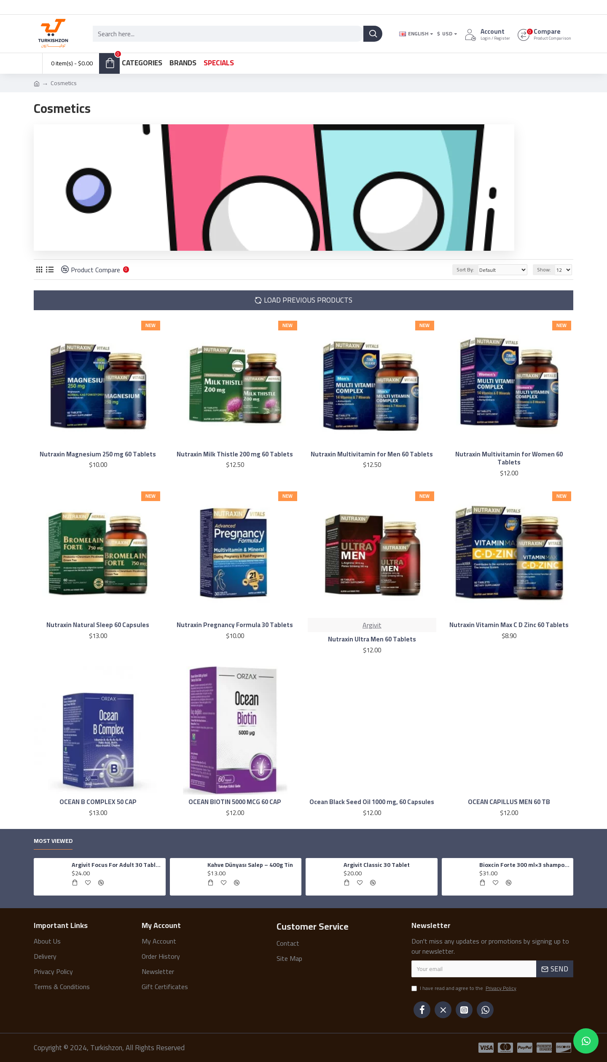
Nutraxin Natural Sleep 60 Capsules (97, 625)
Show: (544, 269)
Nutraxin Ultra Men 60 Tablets (372, 639)
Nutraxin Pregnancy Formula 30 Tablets (235, 625)
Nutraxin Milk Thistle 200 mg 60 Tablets (235, 454)
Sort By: (465, 269)
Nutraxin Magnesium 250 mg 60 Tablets (98, 454)
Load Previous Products (308, 300)
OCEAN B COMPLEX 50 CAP (98, 802)
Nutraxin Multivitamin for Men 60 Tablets (372, 454)
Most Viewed (53, 841)
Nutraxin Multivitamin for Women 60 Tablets (509, 458)
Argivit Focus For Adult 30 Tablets (117, 865)
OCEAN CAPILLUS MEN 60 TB (509, 802)
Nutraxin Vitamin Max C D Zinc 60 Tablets (509, 625)
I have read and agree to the (464, 988)
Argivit (372, 625)
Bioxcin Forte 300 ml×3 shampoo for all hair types (524, 865)
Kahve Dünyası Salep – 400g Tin (250, 865)
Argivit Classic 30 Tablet (377, 865)
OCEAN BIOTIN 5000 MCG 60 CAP (234, 802)
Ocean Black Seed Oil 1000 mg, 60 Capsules (371, 802)
